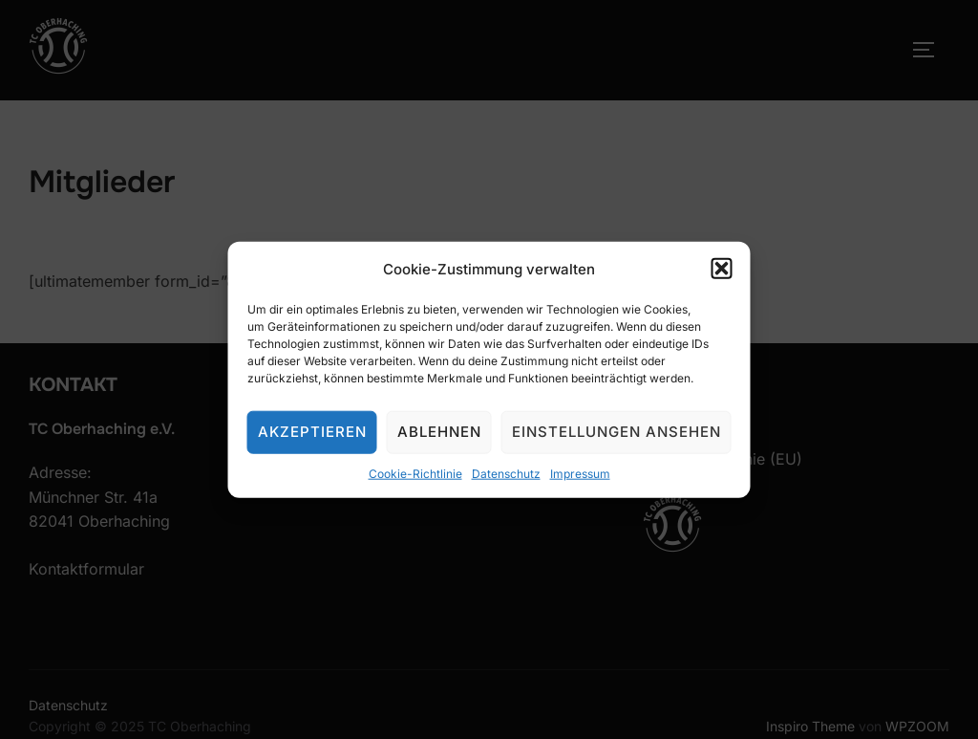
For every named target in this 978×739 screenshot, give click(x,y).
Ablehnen (439, 432)
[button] (722, 268)
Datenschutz (506, 473)
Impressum (580, 473)
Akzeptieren (312, 432)
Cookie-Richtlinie (415, 473)
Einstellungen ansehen (616, 432)
